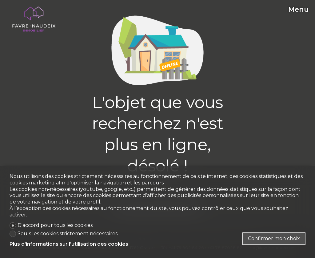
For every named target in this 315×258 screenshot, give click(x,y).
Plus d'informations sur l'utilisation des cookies (69, 244)
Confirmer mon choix (274, 238)
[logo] (34, 19)
